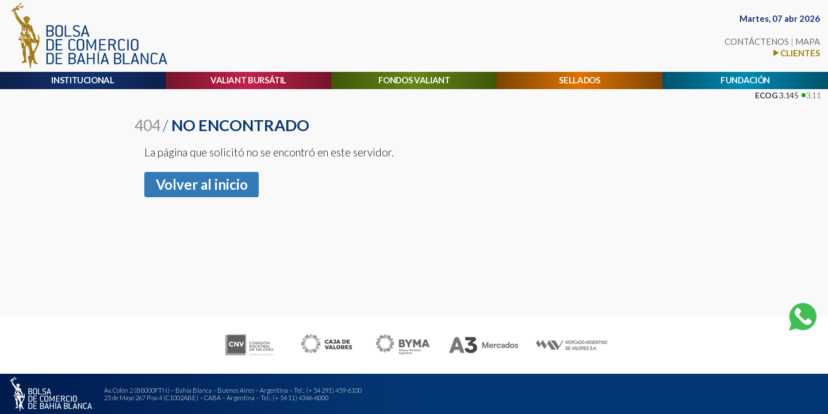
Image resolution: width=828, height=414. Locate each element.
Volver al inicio (202, 184)
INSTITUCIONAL (82, 80)
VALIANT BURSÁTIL (248, 80)
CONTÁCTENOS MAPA (772, 41)
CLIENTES (800, 53)
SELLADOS (579, 80)
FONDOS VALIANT (414, 80)
